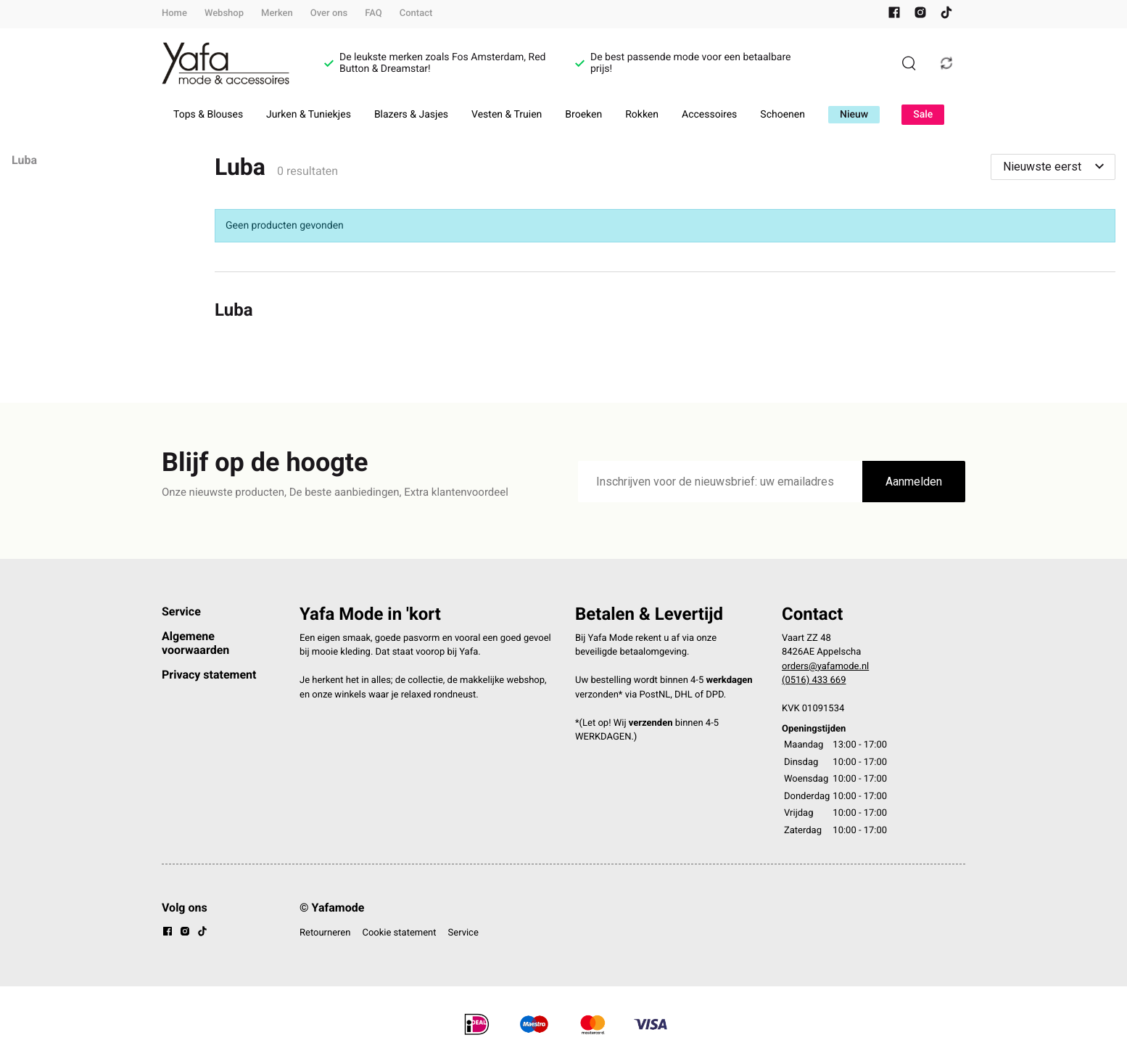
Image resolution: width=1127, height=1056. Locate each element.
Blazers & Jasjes (411, 114)
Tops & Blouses (208, 114)
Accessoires (709, 114)
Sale (923, 114)
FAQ (373, 13)
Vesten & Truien (506, 114)
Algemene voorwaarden (195, 642)
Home (174, 13)
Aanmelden (914, 481)
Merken (277, 13)
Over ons (328, 13)
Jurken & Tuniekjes (308, 114)
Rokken (642, 114)
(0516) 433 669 (814, 680)
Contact (416, 13)
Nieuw (854, 114)
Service (181, 611)
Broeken (583, 114)
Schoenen (782, 114)
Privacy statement (209, 675)
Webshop (224, 13)
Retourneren (325, 933)
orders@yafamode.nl (825, 666)
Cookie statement (399, 933)
